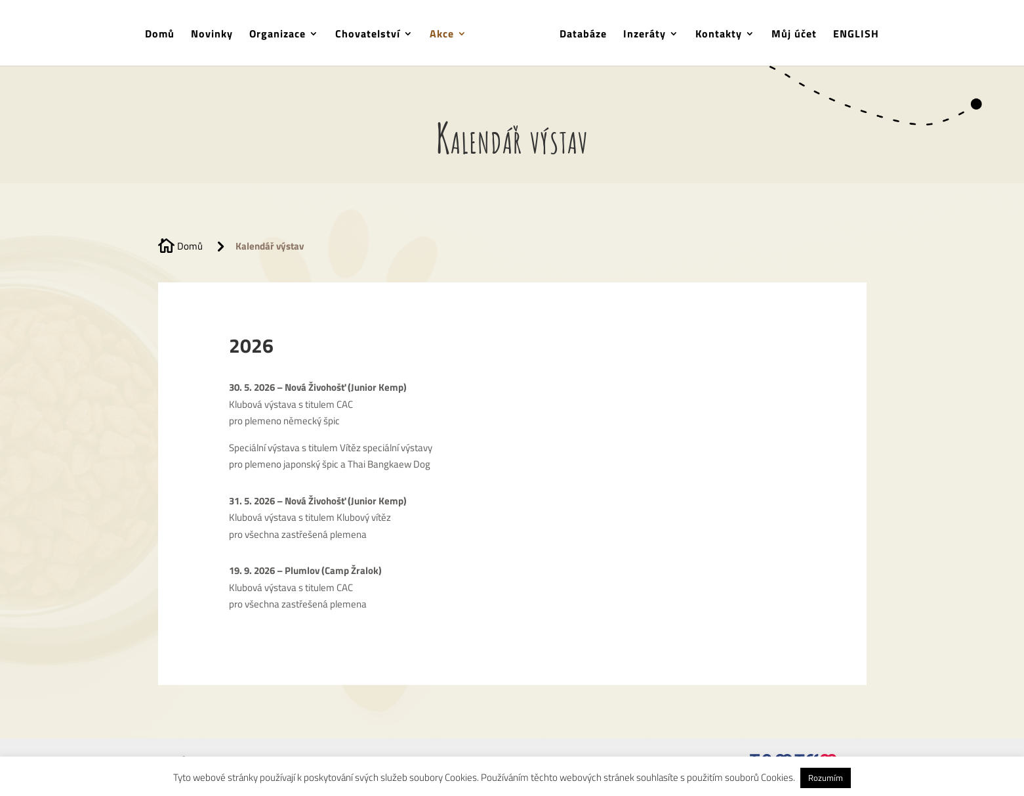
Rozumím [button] (825, 777)
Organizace (282, 34)
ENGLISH (851, 34)
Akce (446, 34)
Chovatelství (372, 34)
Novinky (216, 34)
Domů (164, 34)
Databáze (578, 34)
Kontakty (714, 34)
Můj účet (789, 34)
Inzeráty (640, 34)
